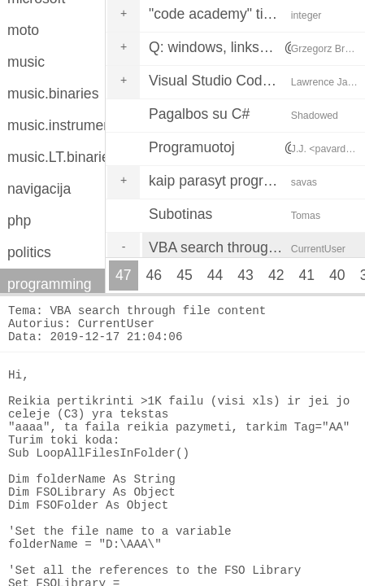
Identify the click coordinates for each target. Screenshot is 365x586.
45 (184, 275)
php (19, 220)
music (26, 62)
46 (154, 275)
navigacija (39, 189)
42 (276, 275)
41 (306, 275)
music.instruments (56, 125)
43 (245, 275)
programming (49, 284)
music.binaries (52, 93)
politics (29, 252)
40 (337, 275)
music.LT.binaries (56, 157)
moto (23, 30)
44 (215, 275)
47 (123, 275)
